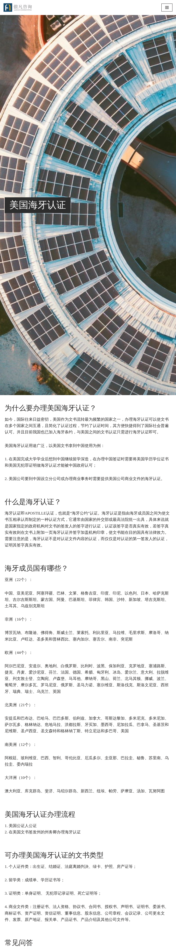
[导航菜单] (166, 7)
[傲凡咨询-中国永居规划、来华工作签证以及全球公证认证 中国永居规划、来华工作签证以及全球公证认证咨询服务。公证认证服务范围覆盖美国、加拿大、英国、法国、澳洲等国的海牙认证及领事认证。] (18, 7)
